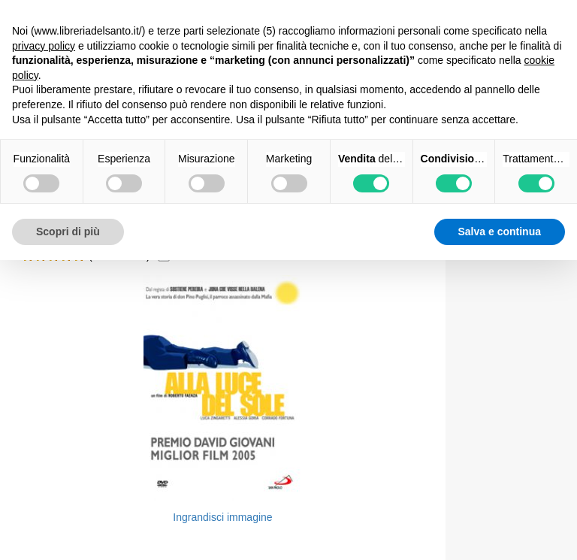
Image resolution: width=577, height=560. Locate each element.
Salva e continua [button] (499, 232)
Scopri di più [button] (68, 232)
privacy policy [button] (43, 46)
